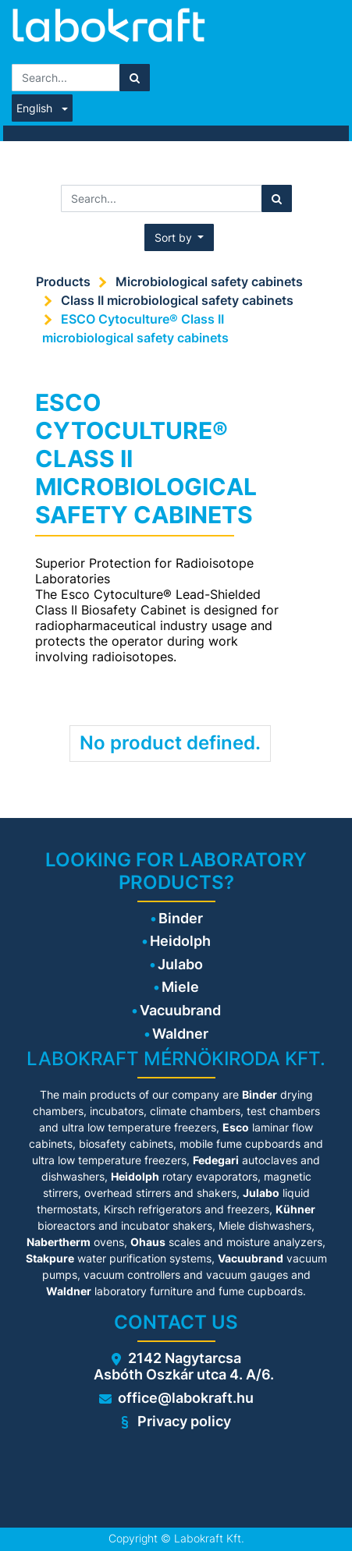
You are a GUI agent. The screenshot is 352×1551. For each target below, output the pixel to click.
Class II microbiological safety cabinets (177, 300)
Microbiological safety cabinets (209, 281)
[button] (179, 237)
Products (63, 281)
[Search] (134, 77)
